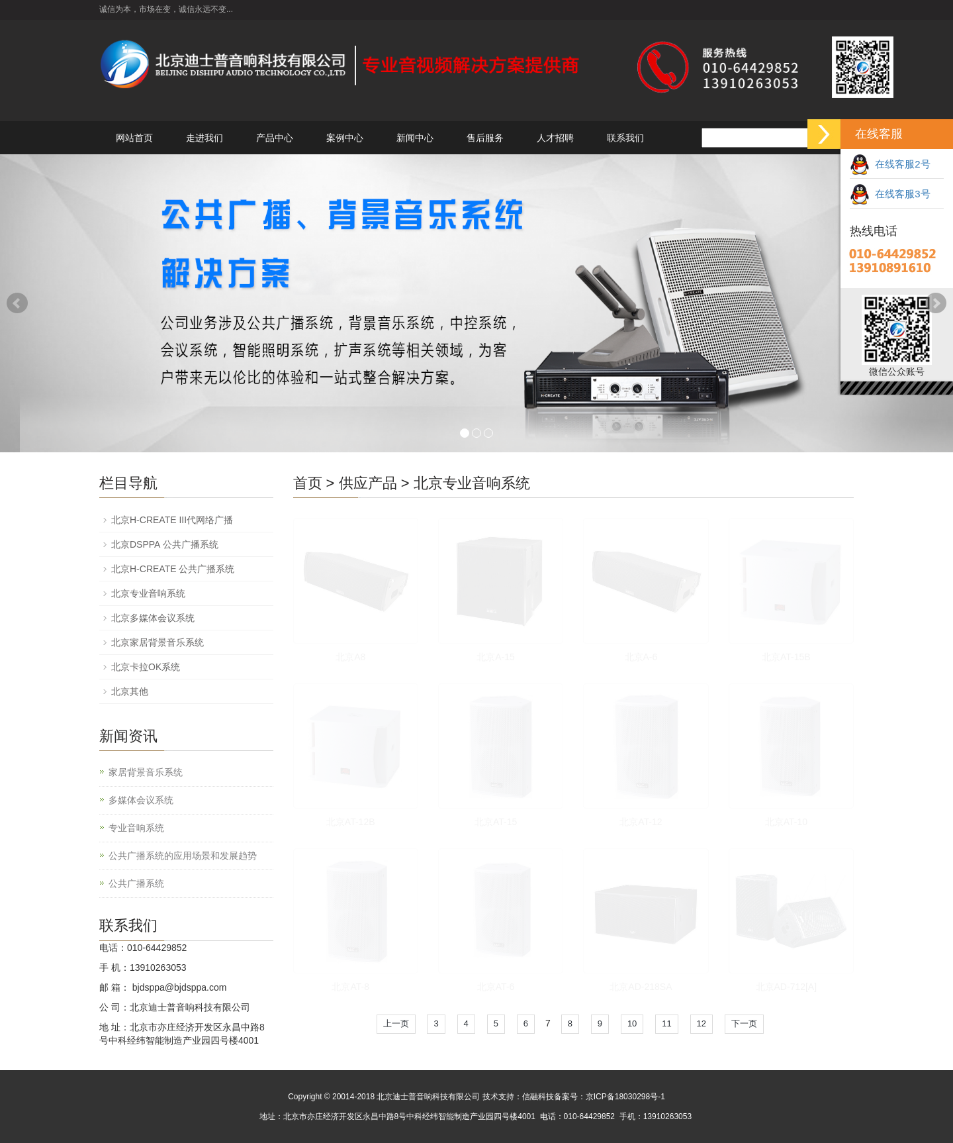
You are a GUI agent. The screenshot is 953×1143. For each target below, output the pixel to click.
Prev (17, 303)
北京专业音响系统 (472, 483)
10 (632, 1023)
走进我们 (204, 137)
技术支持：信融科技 (518, 1096)
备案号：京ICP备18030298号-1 (609, 1096)
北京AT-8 (350, 986)
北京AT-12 (640, 822)
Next (935, 303)
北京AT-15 (496, 822)
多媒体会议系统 (141, 800)
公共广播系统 (136, 883)
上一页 (396, 1023)
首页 (307, 483)
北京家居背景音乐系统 (157, 642)
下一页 (744, 1023)
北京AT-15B (786, 657)
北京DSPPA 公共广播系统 (164, 544)
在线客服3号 (890, 193)
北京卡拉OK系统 (145, 667)
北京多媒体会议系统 (153, 618)
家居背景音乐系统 (146, 772)
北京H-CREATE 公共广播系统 (172, 569)
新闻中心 (414, 137)
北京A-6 (641, 657)
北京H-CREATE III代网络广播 (172, 520)
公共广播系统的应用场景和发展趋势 (183, 855)
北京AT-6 (496, 986)
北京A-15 (495, 657)
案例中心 (344, 137)
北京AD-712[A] (786, 986)
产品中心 (274, 137)
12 (701, 1023)
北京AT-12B (350, 822)
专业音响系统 (136, 827)
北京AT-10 (786, 822)
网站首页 (134, 137)
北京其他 (129, 691)
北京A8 (350, 657)
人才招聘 (555, 137)
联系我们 (625, 137)
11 (666, 1023)
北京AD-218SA (641, 986)
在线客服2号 (890, 164)
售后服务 (485, 137)
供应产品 (368, 483)
